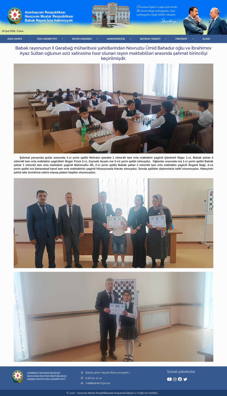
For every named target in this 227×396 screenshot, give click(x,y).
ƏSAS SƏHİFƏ (14, 38)
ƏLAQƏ (206, 38)
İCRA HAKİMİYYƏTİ (47, 38)
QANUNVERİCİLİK (116, 38)
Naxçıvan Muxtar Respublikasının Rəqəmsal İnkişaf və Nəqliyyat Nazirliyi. (117, 392)
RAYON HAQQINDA (82, 38)
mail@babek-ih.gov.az (97, 383)
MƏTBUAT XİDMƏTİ (150, 38)
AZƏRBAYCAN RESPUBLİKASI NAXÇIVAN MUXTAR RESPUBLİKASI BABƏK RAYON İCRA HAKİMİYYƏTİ (47, 376)
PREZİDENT (181, 38)
